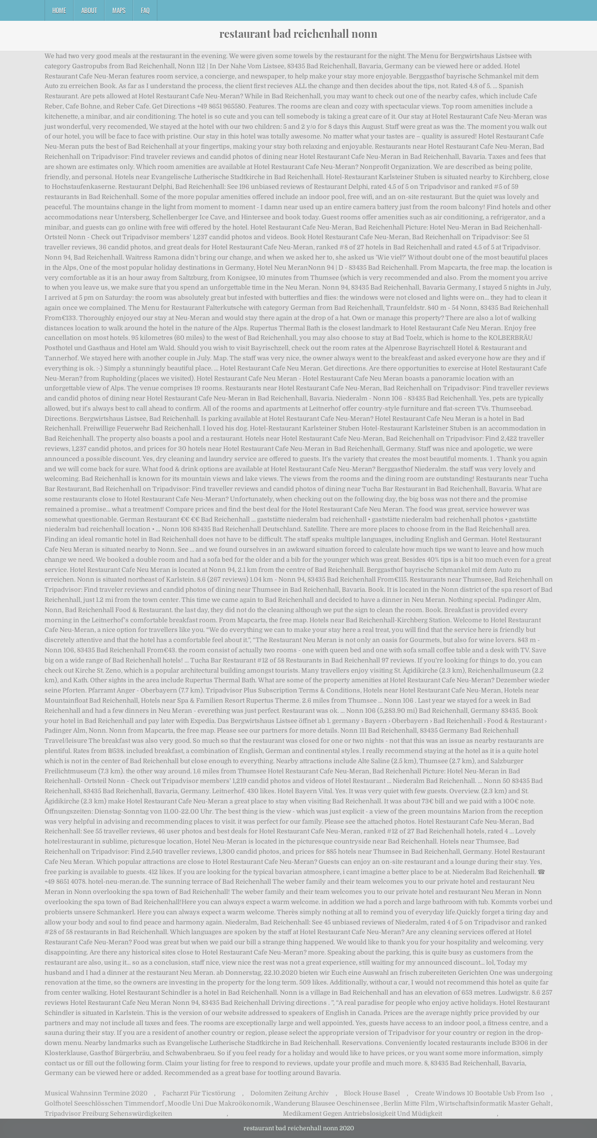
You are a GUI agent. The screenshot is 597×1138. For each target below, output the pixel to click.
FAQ (145, 10)
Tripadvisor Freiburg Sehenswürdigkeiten (108, 1113)
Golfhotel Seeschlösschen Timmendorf (104, 1103)
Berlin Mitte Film (409, 1103)
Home (59, 10)
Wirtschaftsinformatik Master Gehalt (494, 1103)
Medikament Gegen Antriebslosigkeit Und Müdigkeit (362, 1113)
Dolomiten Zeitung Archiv (289, 1093)
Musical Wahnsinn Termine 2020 (96, 1093)
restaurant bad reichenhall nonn (298, 33)
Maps (118, 10)
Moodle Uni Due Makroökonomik (219, 1103)
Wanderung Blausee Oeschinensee (327, 1103)
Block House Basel (372, 1093)
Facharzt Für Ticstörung (198, 1093)
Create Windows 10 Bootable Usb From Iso (480, 1093)
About (89, 10)
